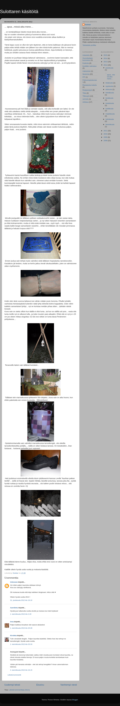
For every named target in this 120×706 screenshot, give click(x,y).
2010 (106, 134)
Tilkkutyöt (86, 96)
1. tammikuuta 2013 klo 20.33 (21, 644)
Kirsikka (13, 635)
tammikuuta (110, 124)
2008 (106, 140)
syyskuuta (110, 86)
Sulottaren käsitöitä (19, 11)
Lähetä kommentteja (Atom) (19, 690)
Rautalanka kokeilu (89, 85)
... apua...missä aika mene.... (110, 76)
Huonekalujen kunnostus (87, 59)
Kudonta (85, 63)
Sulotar (88, 25)
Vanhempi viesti (68, 684)
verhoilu (85, 99)
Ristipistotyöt (87, 90)
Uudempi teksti (12, 684)
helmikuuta (110, 119)
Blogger (75, 700)
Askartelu (86, 55)
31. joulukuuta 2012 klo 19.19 (21, 600)
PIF (83, 77)
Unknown (14, 582)
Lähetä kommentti (14, 675)
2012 (106, 65)
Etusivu (40, 684)
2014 (106, 58)
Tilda (84, 93)
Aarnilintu (14, 608)
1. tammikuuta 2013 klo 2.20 (20, 614)
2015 (106, 55)
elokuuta (109, 89)
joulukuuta (109, 68)
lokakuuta (109, 83)
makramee (86, 71)
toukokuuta (110, 103)
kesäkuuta (109, 98)
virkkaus (85, 102)
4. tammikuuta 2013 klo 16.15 (21, 670)
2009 (106, 137)
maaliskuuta (110, 114)
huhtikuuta (109, 109)
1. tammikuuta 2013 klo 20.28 (21, 628)
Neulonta (85, 74)
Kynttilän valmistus (89, 66)
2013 (106, 62)
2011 (106, 131)
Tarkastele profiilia (89, 45)
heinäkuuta (110, 93)
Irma (12, 622)
